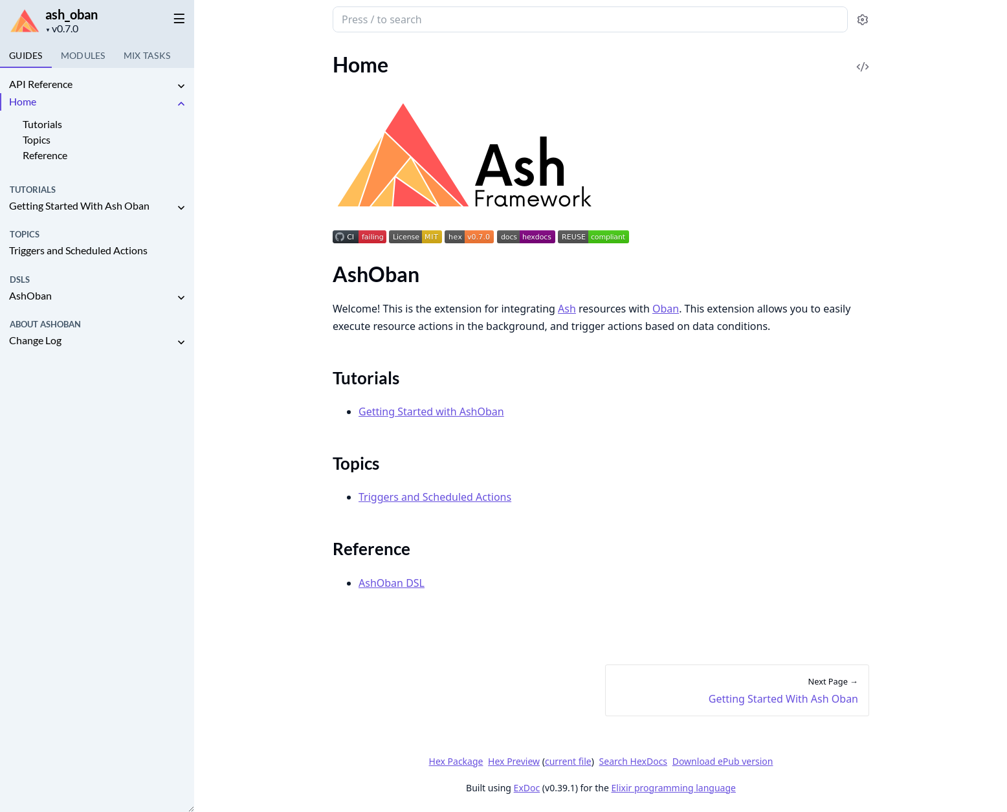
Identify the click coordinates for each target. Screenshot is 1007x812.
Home (22, 101)
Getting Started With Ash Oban (79, 205)
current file (567, 761)
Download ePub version (722, 761)
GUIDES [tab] (26, 55)
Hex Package (455, 761)
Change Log (35, 340)
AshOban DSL (392, 583)
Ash (567, 309)
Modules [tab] (83, 55)
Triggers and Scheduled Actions (78, 250)
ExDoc (526, 788)
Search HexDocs (633, 761)
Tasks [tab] (147, 55)
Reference (45, 155)
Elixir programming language (673, 788)
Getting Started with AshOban (431, 411)
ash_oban (71, 14)
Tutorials (42, 124)
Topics (36, 139)
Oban (665, 309)
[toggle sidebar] (177, 18)
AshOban (30, 295)
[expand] (181, 86)
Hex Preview (514, 761)
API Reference (40, 84)
